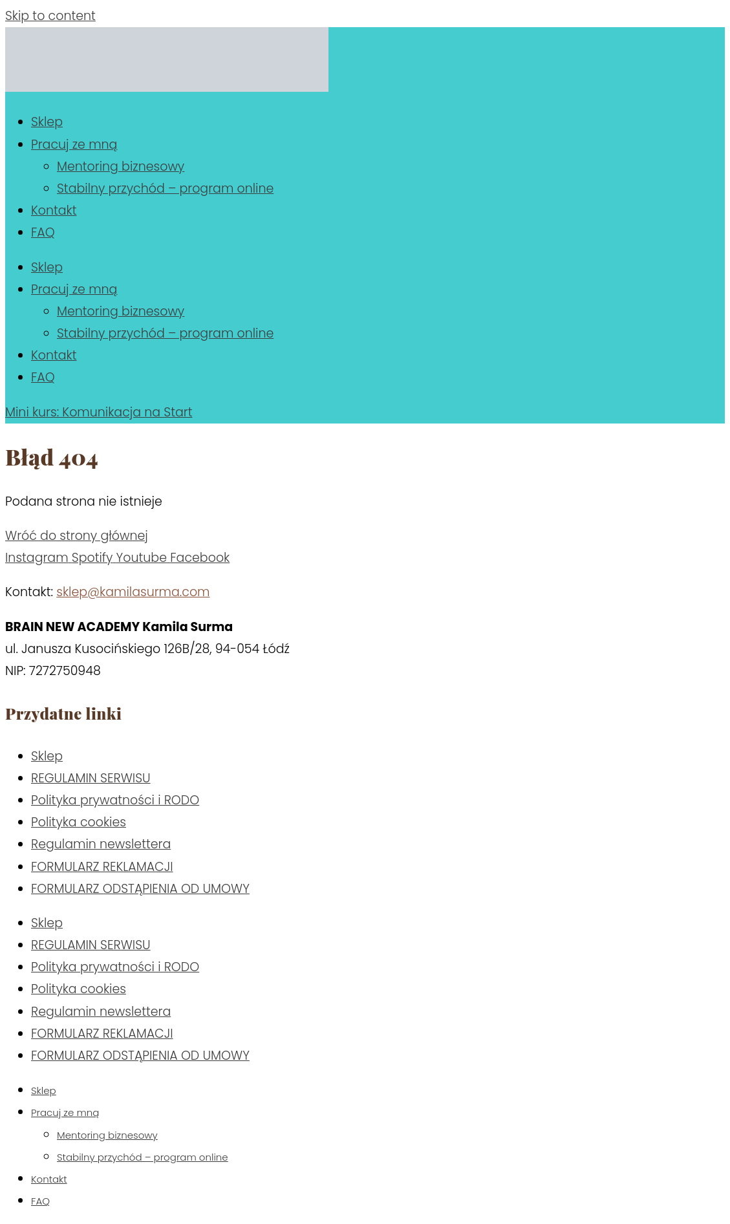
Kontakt (54, 210)
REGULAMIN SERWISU (91, 778)
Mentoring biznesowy (120, 166)
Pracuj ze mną (74, 144)
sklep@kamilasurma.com (132, 592)
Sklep (47, 122)
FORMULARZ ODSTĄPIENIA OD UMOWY (140, 888)
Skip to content (50, 16)
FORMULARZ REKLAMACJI (102, 866)
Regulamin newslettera (101, 844)
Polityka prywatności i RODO (115, 800)
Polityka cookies (78, 822)
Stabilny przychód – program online (165, 188)
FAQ (43, 232)
